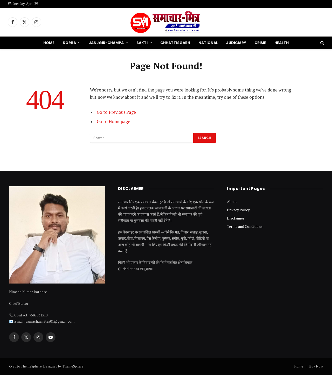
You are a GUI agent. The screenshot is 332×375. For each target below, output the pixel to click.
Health (281, 42)
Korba (69, 42)
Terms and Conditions (244, 226)
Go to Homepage (113, 121)
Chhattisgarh (175, 42)
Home (48, 42)
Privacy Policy (238, 209)
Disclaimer (235, 218)
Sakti (142, 42)
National (208, 42)
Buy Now (316, 366)
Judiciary (236, 42)
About (232, 201)
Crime (260, 42)
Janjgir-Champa (106, 42)
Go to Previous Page (116, 112)
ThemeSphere (73, 366)
